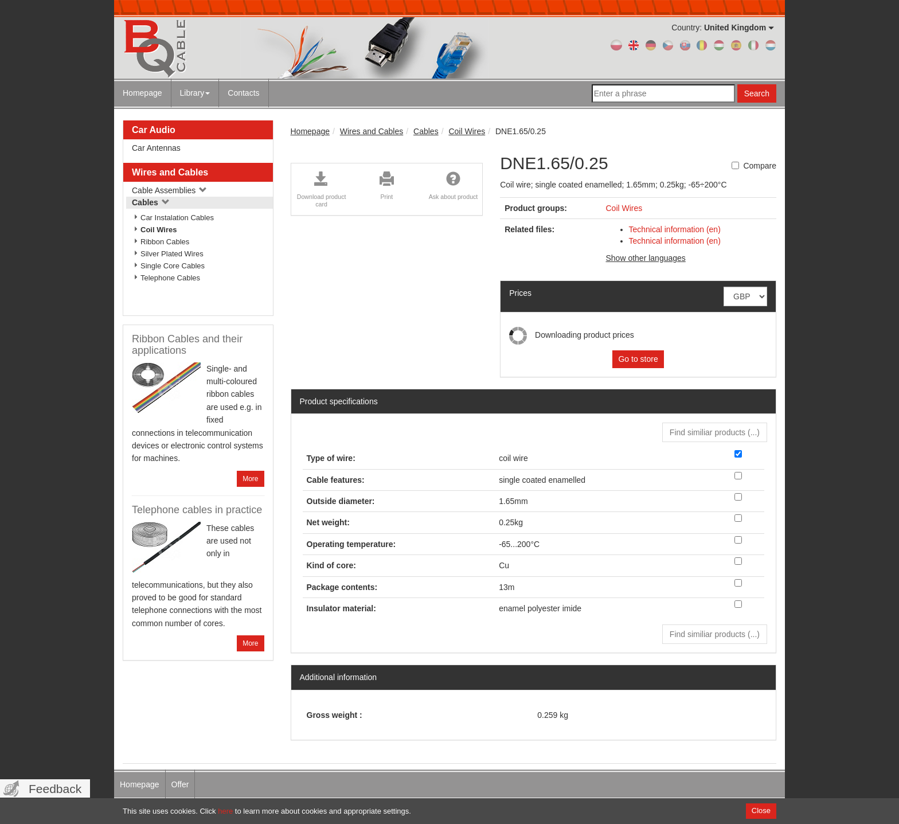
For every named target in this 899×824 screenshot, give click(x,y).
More (250, 479)
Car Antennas (156, 148)
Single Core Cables (172, 265)
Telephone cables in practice (197, 510)
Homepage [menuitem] (139, 784)
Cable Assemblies (169, 190)
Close (761, 810)
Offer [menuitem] (180, 784)
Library (195, 92)
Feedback (55, 788)
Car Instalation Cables (177, 217)
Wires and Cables (170, 172)
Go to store (638, 359)
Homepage (142, 92)
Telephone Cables (170, 278)
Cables (151, 202)
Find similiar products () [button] (715, 432)
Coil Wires (158, 229)
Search (756, 93)
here (225, 811)
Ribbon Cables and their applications (187, 344)
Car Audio (153, 130)
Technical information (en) (675, 229)
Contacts (243, 92)
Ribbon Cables (164, 241)
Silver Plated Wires (172, 253)
